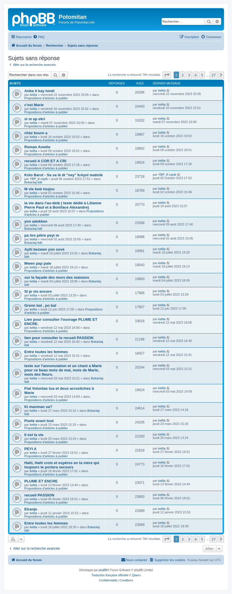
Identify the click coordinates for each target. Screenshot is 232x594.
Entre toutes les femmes (46, 352)
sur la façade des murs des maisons (56, 277)
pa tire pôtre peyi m (41, 235)
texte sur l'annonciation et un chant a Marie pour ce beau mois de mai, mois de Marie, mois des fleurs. (63, 370)
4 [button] (196, 75)
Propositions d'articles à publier (46, 98)
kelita (33, 94)
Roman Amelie (37, 147)
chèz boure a (35, 133)
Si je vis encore (38, 291)
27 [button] (213, 75)
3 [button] (189, 75)
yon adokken (35, 221)
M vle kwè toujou (39, 189)
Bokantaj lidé (33, 182)
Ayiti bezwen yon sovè (44, 249)
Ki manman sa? (38, 407)
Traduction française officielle (110, 575)
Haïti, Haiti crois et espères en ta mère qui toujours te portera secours (61, 465)
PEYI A (30, 449)
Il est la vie (33, 435)
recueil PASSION (39, 495)
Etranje (30, 509)
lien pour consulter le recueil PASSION (59, 338)
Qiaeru (136, 575)
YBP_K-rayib (39, 179)
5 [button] (202, 75)
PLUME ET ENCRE (41, 481)
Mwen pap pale (37, 263)
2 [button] (183, 75)
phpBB (103, 570)
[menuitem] (38, 36)
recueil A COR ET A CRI (45, 161)
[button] (166, 75)
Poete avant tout (39, 421)
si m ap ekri (34, 119)
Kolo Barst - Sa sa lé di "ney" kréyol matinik (63, 175)
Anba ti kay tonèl (39, 91)
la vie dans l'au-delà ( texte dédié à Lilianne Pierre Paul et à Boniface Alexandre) (62, 205)
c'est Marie (34, 105)
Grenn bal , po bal (40, 305)
